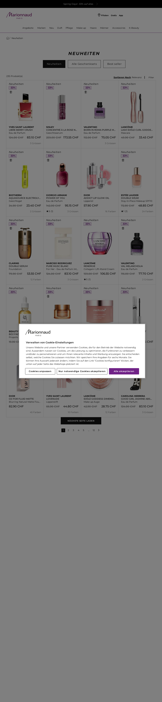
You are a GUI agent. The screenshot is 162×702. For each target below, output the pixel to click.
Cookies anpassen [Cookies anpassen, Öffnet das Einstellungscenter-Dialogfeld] (40, 371)
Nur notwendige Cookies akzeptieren (82, 371)
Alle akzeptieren (124, 371)
